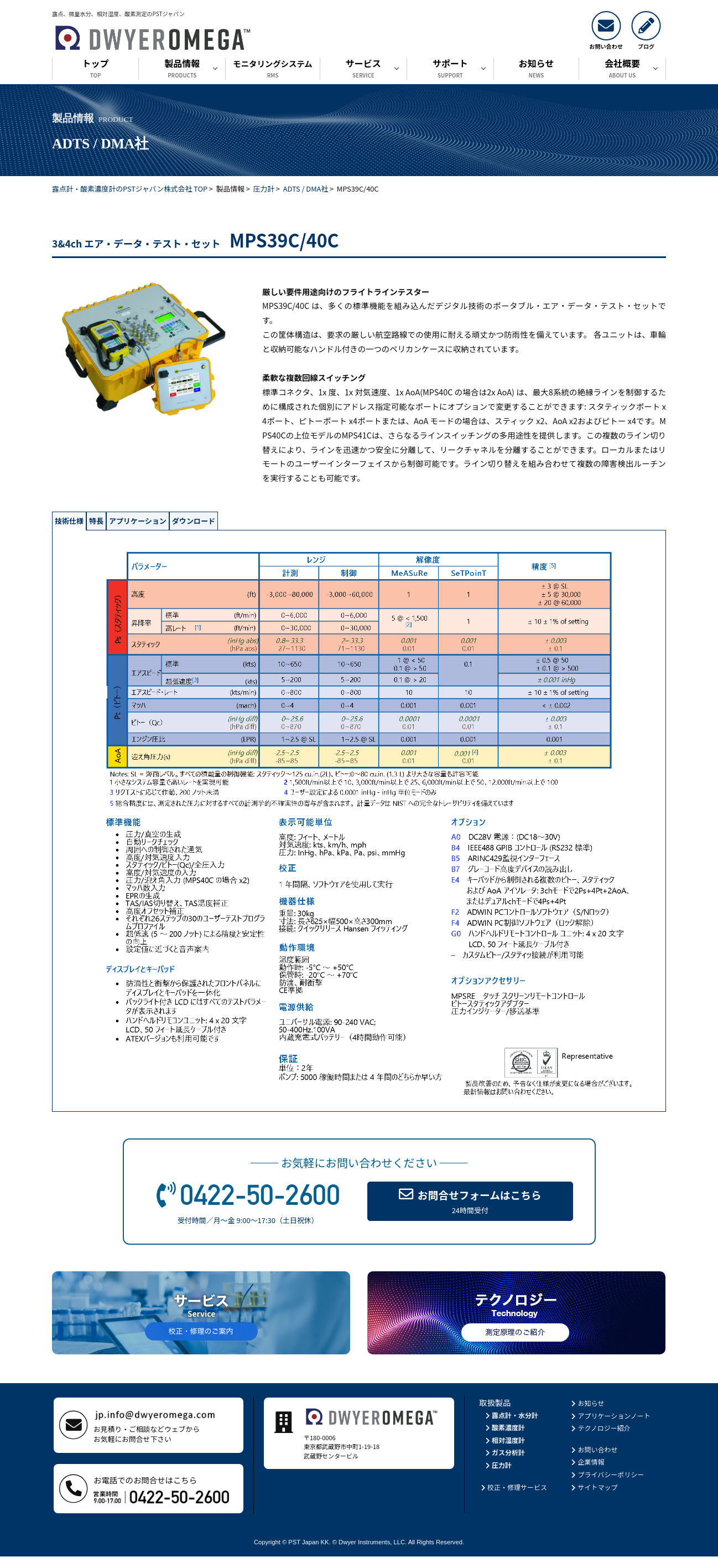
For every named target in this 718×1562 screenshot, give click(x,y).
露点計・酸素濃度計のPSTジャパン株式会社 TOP (129, 188)
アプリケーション (205, 523)
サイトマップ (594, 1492)
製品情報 (182, 69)
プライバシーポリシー (607, 1479)
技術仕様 (82, 523)
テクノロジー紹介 (600, 1432)
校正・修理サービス (513, 1492)
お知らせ (536, 69)
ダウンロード (295, 523)
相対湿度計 (504, 1445)
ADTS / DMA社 (305, 188)
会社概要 (622, 69)
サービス (363, 69)
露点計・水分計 (510, 1420)
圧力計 (263, 188)
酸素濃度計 (504, 1432)
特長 (134, 523)
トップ (95, 69)
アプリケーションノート (610, 1420)
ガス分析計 (504, 1457)
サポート (450, 69)
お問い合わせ (594, 1454)
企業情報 (587, 1467)
